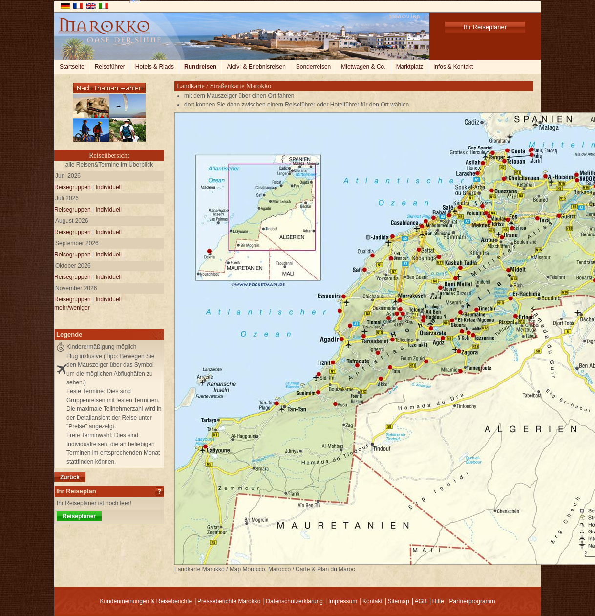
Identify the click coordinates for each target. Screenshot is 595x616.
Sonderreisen (313, 67)
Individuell (109, 187)
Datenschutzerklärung (294, 601)
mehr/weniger (72, 307)
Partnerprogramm (472, 601)
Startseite (72, 67)
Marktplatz (409, 67)
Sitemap (398, 601)
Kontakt (372, 601)
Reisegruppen (72, 187)
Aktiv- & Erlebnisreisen (256, 67)
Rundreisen (200, 67)
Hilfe (438, 601)
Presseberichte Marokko (228, 601)
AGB (420, 601)
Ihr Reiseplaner (485, 27)
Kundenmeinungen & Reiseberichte (146, 601)
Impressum (342, 601)
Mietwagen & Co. (363, 67)
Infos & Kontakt (453, 67)
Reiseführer (110, 67)
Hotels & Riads (154, 67)
